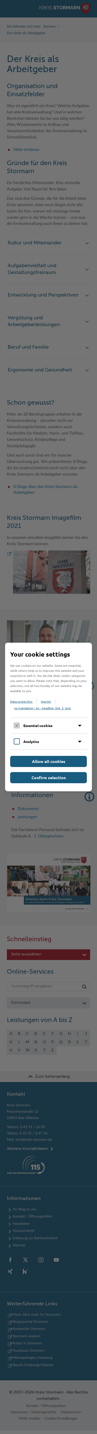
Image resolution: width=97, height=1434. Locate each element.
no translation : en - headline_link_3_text (42, 708)
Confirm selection (48, 777)
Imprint (46, 701)
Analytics (31, 741)
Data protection (21, 701)
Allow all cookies (48, 761)
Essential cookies (38, 725)
